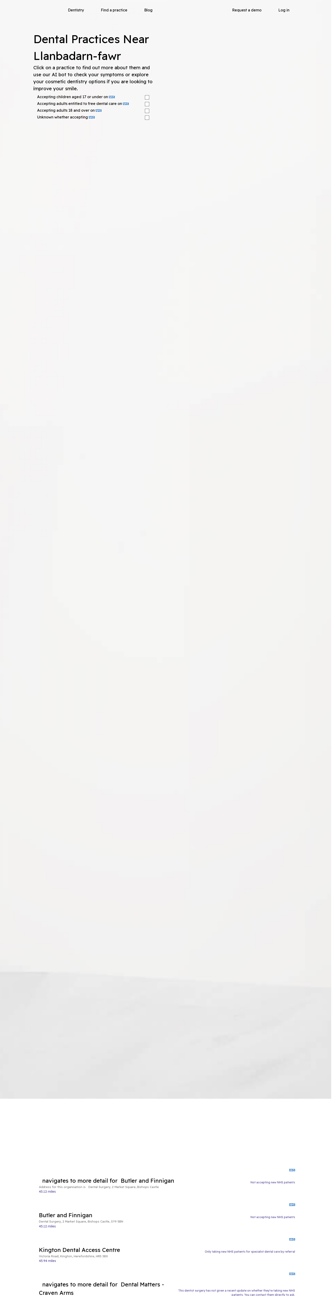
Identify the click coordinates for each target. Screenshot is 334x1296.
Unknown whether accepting (66, 117)
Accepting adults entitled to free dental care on (83, 103)
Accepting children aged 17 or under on (76, 96)
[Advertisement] (167, 1133)
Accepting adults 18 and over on (69, 110)
